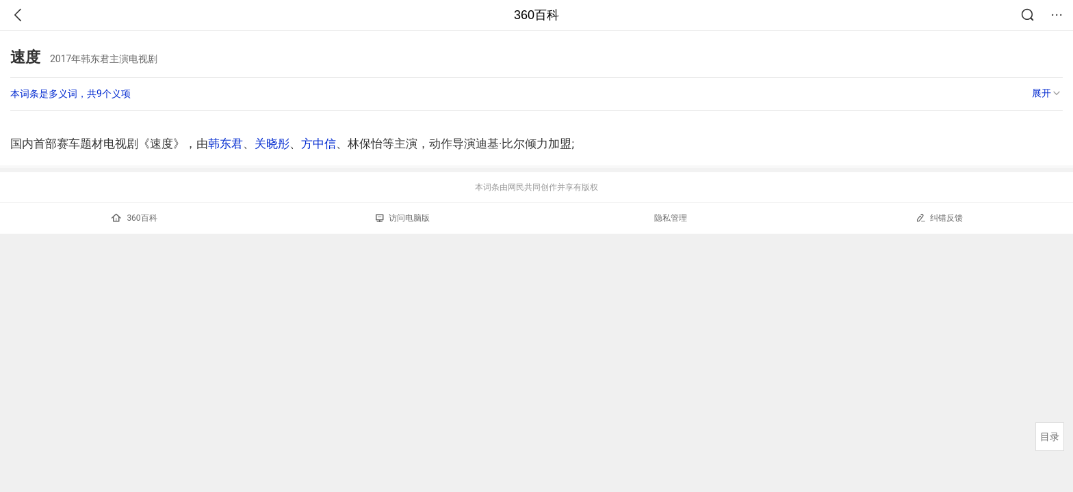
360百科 (536, 15)
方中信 (318, 143)
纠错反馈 (939, 218)
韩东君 (225, 143)
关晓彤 (272, 143)
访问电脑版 (403, 218)
